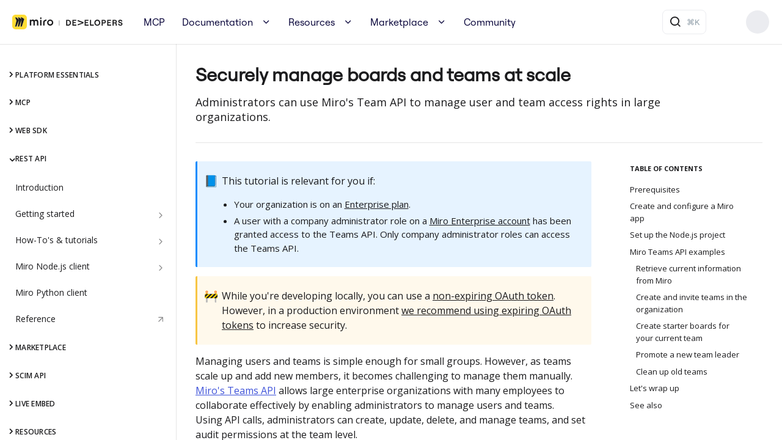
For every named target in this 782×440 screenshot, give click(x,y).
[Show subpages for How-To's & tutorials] (161, 241)
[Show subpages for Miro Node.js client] (161, 268)
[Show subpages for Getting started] (161, 215)
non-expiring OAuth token (493, 295)
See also (646, 405)
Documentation (217, 22)
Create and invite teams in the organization (691, 303)
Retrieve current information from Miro (688, 274)
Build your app (757, 22)
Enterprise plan (377, 204)
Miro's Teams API (236, 390)
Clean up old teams (671, 371)
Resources (311, 22)
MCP (154, 22)
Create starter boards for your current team (682, 331)
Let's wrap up (654, 388)
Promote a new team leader (687, 354)
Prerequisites (655, 189)
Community (490, 22)
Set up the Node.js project (677, 234)
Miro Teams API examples (677, 251)
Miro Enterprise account (479, 221)
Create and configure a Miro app (682, 212)
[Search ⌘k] (684, 22)
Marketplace (399, 22)
